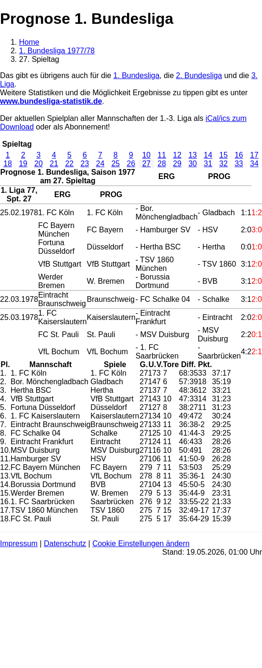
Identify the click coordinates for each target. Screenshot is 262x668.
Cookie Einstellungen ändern (141, 543)
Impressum (19, 543)
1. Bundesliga (136, 75)
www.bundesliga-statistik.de (51, 101)
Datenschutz (65, 543)
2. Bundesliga (199, 75)
